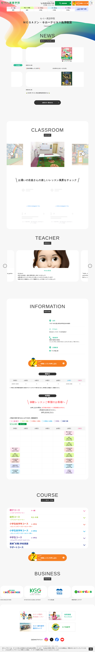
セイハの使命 (31, 635)
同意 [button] (91, 649)
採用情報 (81, 635)
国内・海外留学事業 (40, 635)
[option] (47, 130)
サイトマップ (74, 635)
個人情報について (15, 635)
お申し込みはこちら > (47, 395)
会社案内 (24, 635)
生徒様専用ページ (65, 635)
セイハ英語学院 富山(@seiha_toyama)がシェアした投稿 (33, 198)
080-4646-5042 (54, 323)
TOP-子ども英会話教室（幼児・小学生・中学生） (48, 629)
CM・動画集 (57, 635)
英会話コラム (49, 635)
